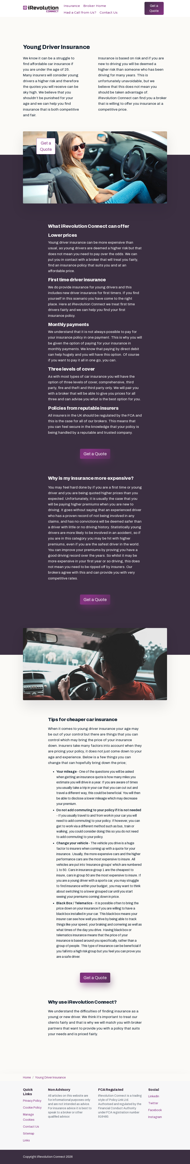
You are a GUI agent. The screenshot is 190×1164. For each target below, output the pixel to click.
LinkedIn (153, 1096)
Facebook (155, 1110)
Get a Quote (154, 8)
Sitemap (28, 1133)
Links (26, 1140)
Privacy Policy (32, 1100)
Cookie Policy (32, 1107)
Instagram (155, 1117)
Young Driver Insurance (50, 1077)
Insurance (72, 6)
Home (27, 1077)
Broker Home (94, 6)
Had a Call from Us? (80, 12)
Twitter (153, 1103)
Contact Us (109, 12)
